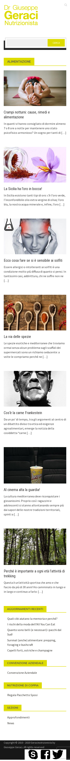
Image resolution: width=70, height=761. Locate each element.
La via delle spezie (17, 336)
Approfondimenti (18, 717)
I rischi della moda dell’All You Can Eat (31, 624)
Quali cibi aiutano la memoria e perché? (32, 618)
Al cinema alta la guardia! (22, 489)
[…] (63, 133)
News (10, 723)
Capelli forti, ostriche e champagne (29, 650)
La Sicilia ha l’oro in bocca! (23, 188)
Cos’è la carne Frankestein (23, 413)
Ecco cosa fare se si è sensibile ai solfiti (33, 260)
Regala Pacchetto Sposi (22, 695)
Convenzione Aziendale (22, 673)
